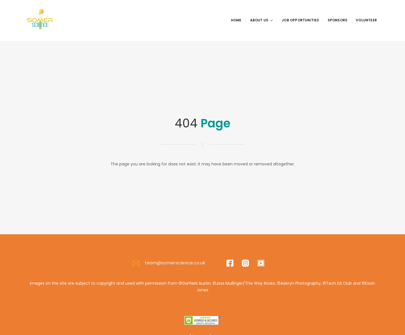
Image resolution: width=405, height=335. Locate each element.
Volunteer (366, 20)
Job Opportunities (300, 20)
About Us (262, 20)
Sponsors (338, 20)
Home (236, 20)
